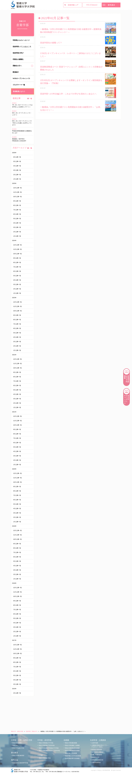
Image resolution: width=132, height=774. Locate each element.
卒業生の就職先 (18, 59)
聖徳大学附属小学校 (45, 758)
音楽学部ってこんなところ (22, 46)
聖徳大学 (15, 745)
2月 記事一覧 (17, 174)
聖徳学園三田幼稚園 (71, 753)
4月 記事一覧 (17, 166)
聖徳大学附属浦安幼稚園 (72, 750)
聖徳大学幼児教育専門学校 (20, 763)
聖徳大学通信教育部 (18, 755)
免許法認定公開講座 (97, 752)
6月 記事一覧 (17, 157)
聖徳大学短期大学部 (18, 748)
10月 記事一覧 (17, 196)
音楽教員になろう (19, 91)
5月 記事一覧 (17, 161)
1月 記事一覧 (17, 179)
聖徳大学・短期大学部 (17, 731)
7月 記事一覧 (17, 210)
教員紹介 (16, 72)
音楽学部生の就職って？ (51, 43)
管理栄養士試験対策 (97, 760)
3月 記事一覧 (17, 170)
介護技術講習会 (96, 762)
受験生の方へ (17, 66)
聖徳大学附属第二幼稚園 (72, 745)
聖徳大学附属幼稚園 (71, 743)
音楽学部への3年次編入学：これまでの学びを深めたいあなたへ (68, 94)
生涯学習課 (94, 743)
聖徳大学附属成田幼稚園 (72, 748)
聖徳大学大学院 (17, 743)
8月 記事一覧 (17, 205)
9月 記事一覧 (17, 201)
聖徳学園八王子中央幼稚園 (73, 756)
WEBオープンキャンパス (21, 78)
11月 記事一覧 (17, 192)
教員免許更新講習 (96, 749)
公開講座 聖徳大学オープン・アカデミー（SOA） (100, 746)
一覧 (30, 98)
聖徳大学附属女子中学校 (46, 743)
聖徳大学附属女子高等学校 (47, 745)
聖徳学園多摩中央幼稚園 (72, 758)
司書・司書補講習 (96, 754)
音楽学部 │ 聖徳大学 (31, 731)
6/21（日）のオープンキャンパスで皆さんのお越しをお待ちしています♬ (22, 123)
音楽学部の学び (18, 53)
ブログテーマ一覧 (19, 85)
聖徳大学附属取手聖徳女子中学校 (49, 748)
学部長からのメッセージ (21, 40)
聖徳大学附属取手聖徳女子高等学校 (49, 750)
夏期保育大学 (95, 757)
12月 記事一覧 (17, 188)
